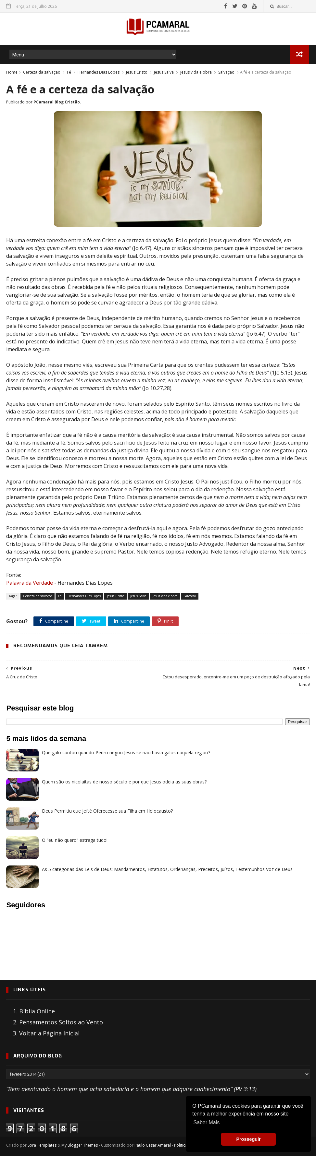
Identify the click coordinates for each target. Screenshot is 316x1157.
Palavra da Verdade (29, 583)
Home (12, 73)
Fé (69, 73)
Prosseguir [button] (248, 1139)
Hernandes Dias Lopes (99, 73)
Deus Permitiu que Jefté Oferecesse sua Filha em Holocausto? (107, 812)
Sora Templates (42, 1146)
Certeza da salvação (41, 73)
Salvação (226, 73)
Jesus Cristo (136, 73)
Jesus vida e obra (196, 73)
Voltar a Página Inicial (49, 1034)
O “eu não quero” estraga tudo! (74, 841)
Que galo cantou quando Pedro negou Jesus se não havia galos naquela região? (126, 753)
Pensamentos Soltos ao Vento (61, 1023)
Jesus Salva (164, 73)
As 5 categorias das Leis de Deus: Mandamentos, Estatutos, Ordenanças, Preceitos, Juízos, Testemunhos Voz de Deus (167, 870)
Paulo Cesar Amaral (152, 1146)
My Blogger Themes (79, 1146)
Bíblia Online (37, 1012)
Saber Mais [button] (206, 1122)
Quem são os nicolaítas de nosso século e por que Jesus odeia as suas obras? (124, 783)
